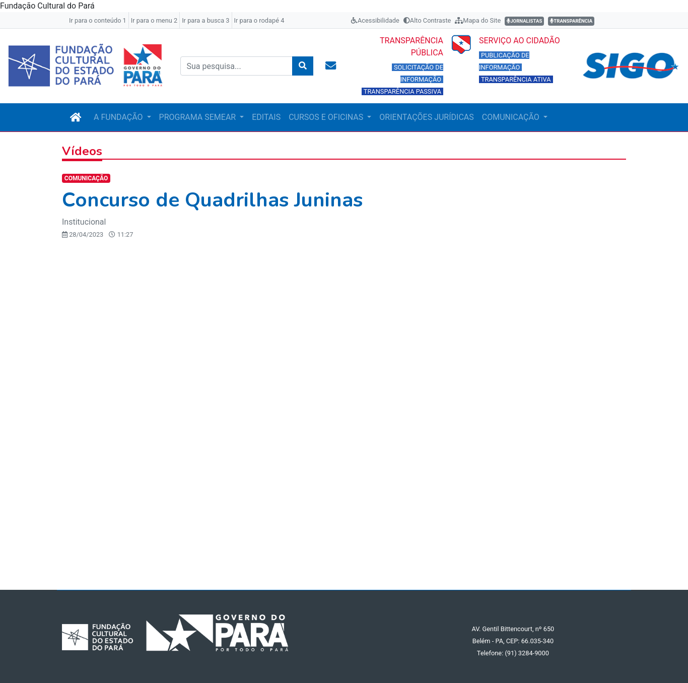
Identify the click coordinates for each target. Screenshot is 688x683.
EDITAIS (266, 117)
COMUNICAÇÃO (511, 117)
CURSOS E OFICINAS (327, 117)
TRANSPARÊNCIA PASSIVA (402, 91)
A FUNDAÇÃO (119, 117)
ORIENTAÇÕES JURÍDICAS (426, 117)
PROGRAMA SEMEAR (198, 117)
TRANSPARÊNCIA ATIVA (516, 79)
